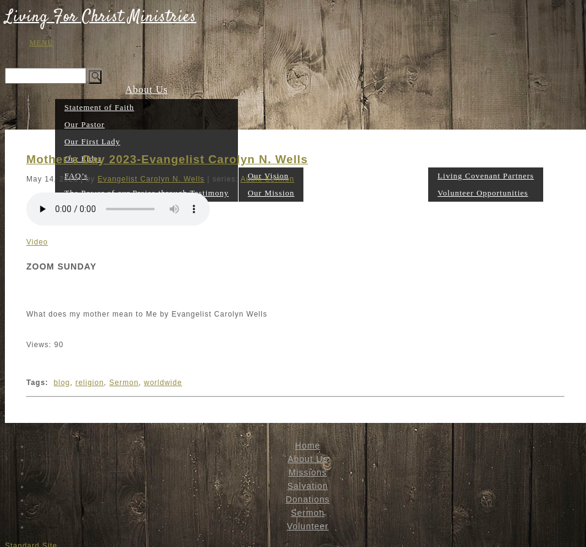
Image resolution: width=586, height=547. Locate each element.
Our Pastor (84, 124)
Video (37, 242)
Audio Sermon (267, 179)
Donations (370, 192)
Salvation (325, 192)
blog (62, 382)
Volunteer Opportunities (482, 192)
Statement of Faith (99, 107)
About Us (146, 89)
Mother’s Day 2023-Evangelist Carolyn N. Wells (167, 159)
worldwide (163, 382)
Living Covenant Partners (485, 175)
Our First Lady (92, 141)
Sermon (411, 192)
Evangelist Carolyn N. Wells (151, 179)
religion (89, 382)
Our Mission (271, 192)
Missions (308, 472)
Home (307, 445)
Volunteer (486, 158)
